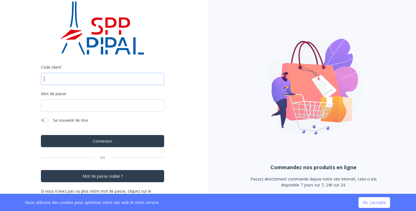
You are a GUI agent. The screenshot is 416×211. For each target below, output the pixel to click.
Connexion (102, 141)
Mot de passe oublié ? (103, 176)
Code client (51, 67)
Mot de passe (53, 93)
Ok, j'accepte (374, 202)
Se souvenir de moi (70, 120)
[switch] (45, 120)
